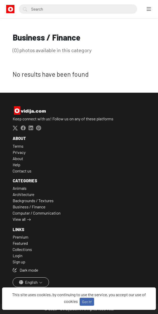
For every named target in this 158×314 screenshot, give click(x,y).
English (28, 282)
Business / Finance (29, 206)
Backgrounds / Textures (33, 200)
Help (16, 164)
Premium (20, 236)
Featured (20, 243)
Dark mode (25, 270)
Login (17, 255)
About (18, 158)
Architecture (23, 194)
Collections (22, 249)
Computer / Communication (37, 212)
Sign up (19, 261)
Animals (20, 188)
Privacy (19, 152)
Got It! (87, 302)
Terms (18, 146)
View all (19, 219)
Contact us (22, 170)
